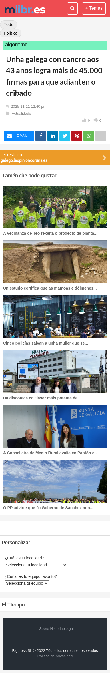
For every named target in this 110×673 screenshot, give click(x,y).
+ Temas (94, 8)
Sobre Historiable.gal (56, 628)
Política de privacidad (55, 656)
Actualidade (21, 113)
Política (10, 33)
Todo (8, 24)
